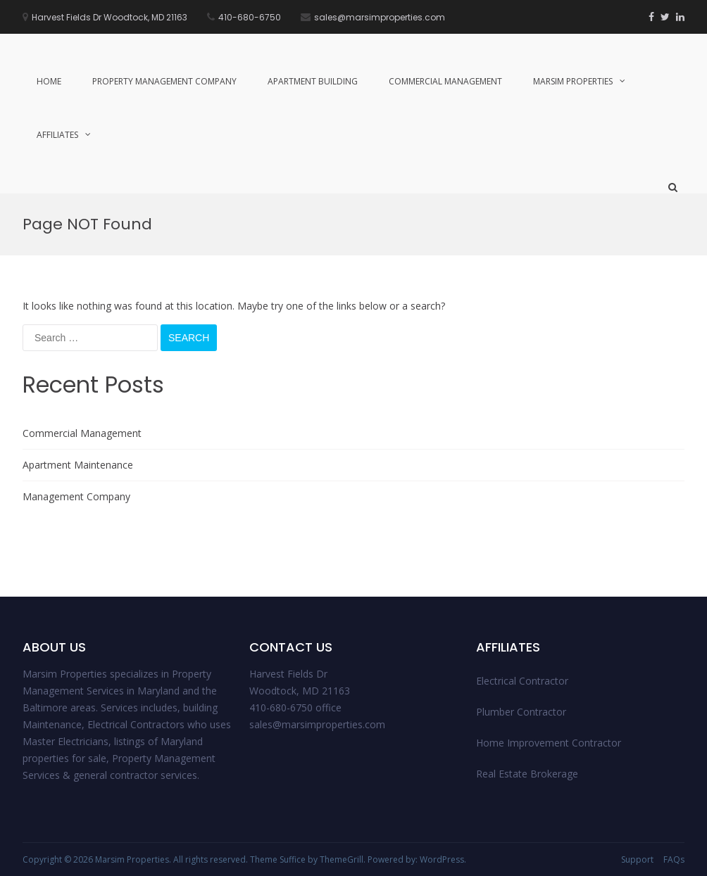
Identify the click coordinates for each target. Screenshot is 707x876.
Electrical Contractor (522, 680)
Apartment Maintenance (78, 464)
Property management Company (164, 81)
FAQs (673, 859)
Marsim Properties (573, 81)
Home (49, 81)
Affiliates (57, 135)
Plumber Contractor (521, 711)
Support (637, 859)
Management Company (76, 496)
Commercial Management (445, 81)
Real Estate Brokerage (527, 773)
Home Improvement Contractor (548, 742)
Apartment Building (313, 81)
